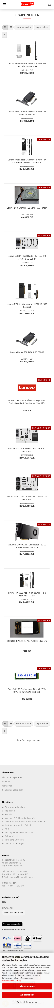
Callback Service (12, 836)
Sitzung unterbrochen (15, 807)
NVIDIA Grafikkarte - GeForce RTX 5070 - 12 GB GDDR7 (26, 449)
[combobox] (23, 27)
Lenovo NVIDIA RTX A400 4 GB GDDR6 (27, 352)
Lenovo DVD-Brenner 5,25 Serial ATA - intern (27, 208)
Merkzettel (7, 786)
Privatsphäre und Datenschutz (19, 832)
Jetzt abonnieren (13, 912)
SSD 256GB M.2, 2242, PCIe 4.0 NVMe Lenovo (27, 641)
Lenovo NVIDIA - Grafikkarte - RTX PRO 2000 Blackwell (27, 305)
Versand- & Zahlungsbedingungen (20, 818)
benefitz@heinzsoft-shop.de (22, 877)
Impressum (10, 811)
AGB (7, 829)
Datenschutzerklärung (11, 981)
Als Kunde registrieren (12, 777)
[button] (5, 27)
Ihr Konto (6, 781)
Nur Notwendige (27, 995)
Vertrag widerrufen (12, 924)
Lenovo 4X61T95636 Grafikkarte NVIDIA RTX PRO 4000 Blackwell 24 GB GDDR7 (27, 161)
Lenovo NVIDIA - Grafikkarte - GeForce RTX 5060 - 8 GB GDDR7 (26, 257)
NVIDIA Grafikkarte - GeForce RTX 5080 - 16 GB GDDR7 (27, 497)
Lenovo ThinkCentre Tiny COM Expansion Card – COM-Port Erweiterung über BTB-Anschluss (27, 401)
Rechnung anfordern (14, 840)
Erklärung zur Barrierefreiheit (18, 825)
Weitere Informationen (27, 1002)
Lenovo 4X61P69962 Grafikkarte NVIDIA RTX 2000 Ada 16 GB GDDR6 (27, 64)
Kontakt (8, 814)
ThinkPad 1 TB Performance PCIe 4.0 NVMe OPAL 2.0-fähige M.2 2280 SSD (27, 690)
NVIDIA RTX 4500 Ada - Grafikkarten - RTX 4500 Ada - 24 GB (27, 594)
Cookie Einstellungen (14, 843)
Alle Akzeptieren (27, 986)
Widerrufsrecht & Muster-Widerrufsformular (25, 822)
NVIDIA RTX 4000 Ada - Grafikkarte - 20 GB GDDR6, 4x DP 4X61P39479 (27, 546)
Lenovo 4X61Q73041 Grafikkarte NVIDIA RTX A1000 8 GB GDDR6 (27, 112)
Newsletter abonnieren (12, 790)
